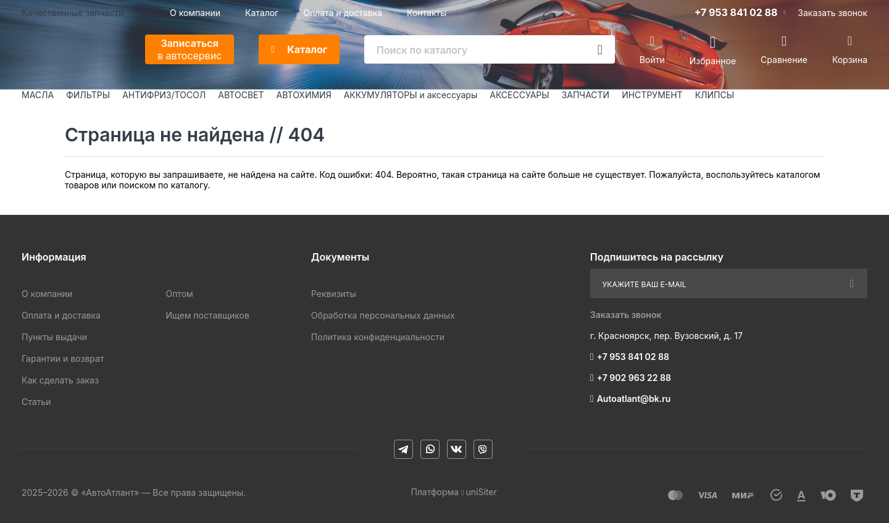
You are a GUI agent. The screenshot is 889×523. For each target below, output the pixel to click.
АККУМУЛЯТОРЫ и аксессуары (411, 95)
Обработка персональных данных (383, 315)
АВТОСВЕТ (241, 95)
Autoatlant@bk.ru (634, 398)
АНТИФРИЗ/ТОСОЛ (164, 95)
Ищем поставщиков (207, 315)
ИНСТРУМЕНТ (652, 95)
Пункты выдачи (54, 337)
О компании (195, 12)
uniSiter (481, 492)
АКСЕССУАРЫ (519, 95)
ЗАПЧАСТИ (586, 95)
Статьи (36, 401)
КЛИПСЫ (714, 95)
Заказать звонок (832, 12)
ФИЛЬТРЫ (88, 95)
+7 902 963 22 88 (634, 377)
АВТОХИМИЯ (304, 95)
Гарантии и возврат (63, 358)
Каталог (261, 12)
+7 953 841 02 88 (736, 12)
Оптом (179, 293)
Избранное (713, 60)
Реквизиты (333, 293)
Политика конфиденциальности (377, 337)
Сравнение (784, 59)
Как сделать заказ (60, 380)
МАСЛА (38, 95)
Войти (652, 59)
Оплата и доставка (342, 12)
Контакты (426, 12)
